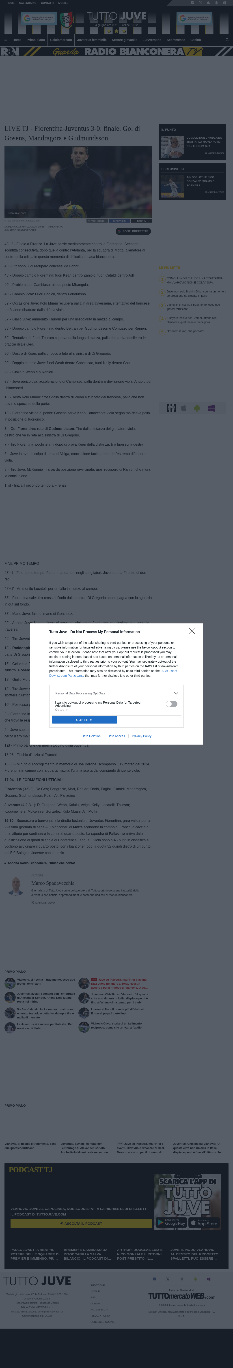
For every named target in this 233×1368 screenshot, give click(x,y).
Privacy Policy (141, 736)
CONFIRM (84, 720)
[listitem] (117, 693)
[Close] (193, 632)
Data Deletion (91, 736)
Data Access (116, 736)
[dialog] (116, 684)
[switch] (171, 704)
